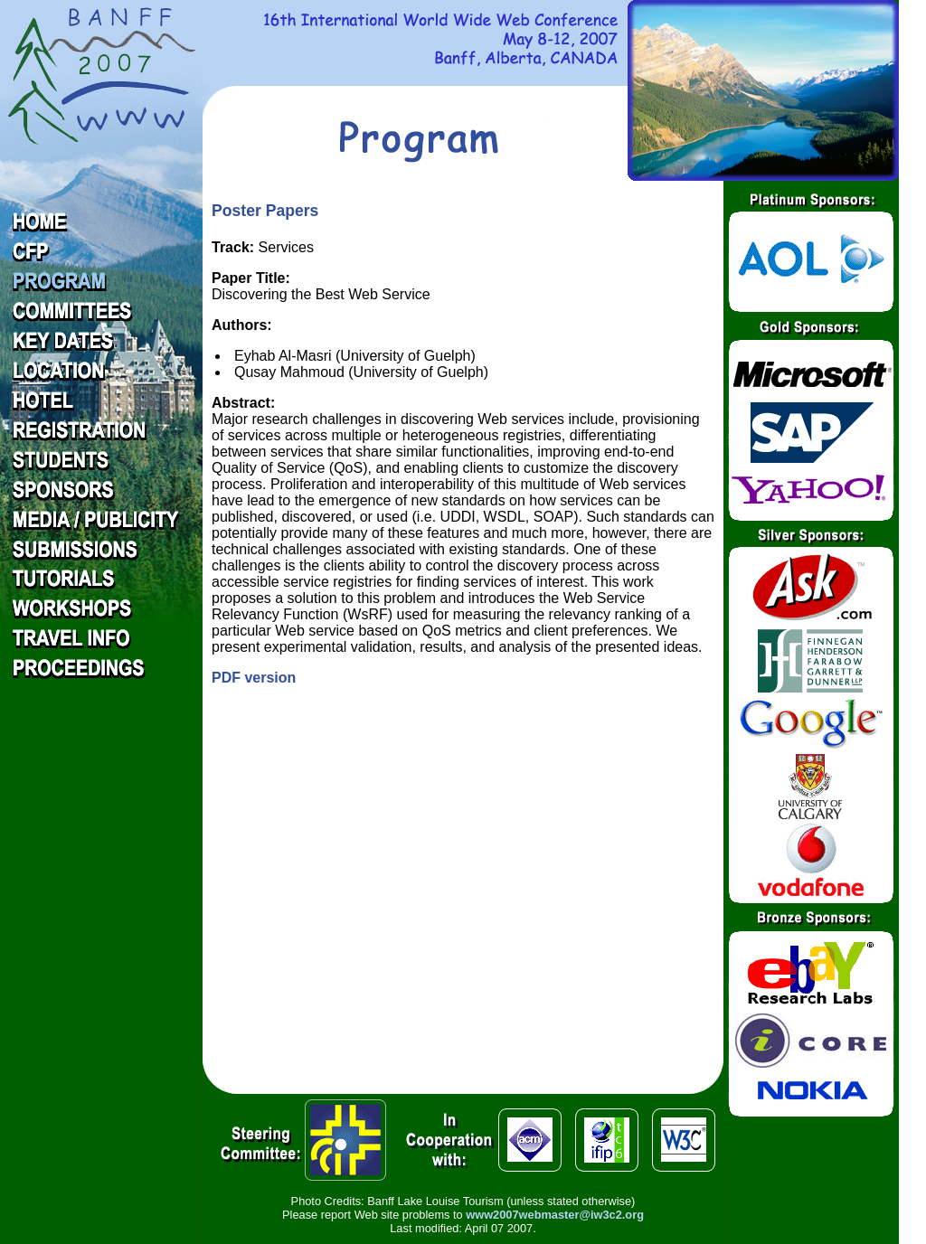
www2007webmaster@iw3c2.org (555, 1214)
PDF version (254, 677)
